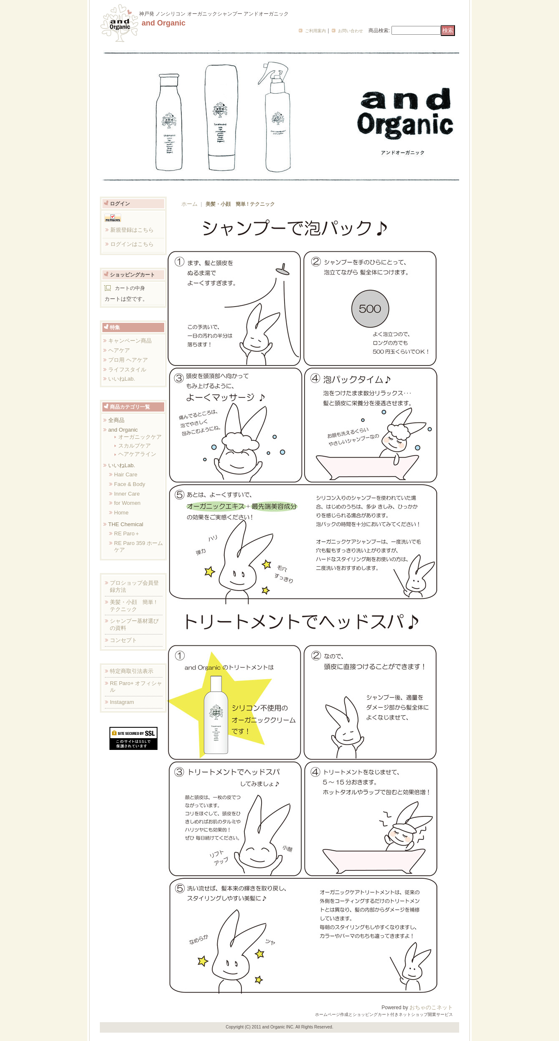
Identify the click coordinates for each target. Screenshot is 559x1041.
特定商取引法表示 (131, 671)
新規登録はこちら (132, 230)
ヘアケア (119, 350)
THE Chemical (125, 524)
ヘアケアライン (137, 454)
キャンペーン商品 (130, 341)
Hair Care (125, 474)
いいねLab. (121, 379)
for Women (127, 503)
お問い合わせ (350, 30)
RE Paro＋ (127, 533)
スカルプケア (134, 445)
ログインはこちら (132, 244)
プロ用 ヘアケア (128, 360)
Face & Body (129, 484)
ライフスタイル (127, 369)
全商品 (116, 420)
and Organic (123, 430)
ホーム (189, 204)
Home (121, 512)
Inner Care (127, 494)
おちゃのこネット (431, 1007)
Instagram (122, 702)
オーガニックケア (140, 437)
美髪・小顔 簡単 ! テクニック (133, 605)
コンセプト (123, 640)
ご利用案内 (315, 30)
